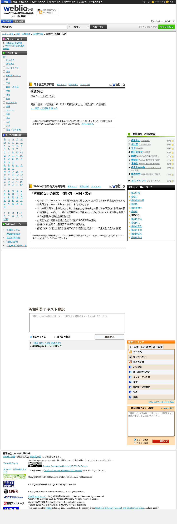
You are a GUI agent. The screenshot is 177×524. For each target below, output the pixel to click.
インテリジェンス (141, 377)
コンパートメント (53, 200)
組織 (75, 200)
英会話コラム (13, 229)
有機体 (67, 200)
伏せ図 (134, 144)
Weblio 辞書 (160, 2)
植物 (39, 224)
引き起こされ (107, 228)
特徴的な (44, 212)
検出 (53, 228)
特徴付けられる (45, 204)
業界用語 (10, 64)
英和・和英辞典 (38, 2)
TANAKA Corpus (10, 463)
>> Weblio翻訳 (167, 408)
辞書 (6, 2)
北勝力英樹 (138, 362)
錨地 (53, 220)
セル (39, 200)
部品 (93, 220)
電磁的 (58, 208)
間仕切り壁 (137, 152)
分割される (63, 204)
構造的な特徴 (138, 167)
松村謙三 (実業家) (141, 387)
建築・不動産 (12, 87)
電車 (8, 71)
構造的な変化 (84, 228)
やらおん (137, 352)
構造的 (88, 104)
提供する (62, 220)
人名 (8, 122)
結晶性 (45, 208)
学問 (8, 91)
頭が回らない (139, 357)
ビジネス (10, 60)
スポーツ (10, 110)
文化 (8, 95)
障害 (118, 228)
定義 (135, 392)
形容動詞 (71, 104)
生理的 (65, 228)
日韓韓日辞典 (69, 2)
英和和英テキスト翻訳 (47, 309)
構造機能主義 (137, 200)
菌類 (51, 224)
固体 (51, 208)
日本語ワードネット (37, 496)
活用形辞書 (38, 34)
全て (5, 57)
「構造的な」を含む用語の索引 (47, 343)
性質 (96, 208)
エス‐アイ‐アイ (138, 180)
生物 (8, 114)
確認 (135, 397)
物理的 (117, 208)
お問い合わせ (87, 124)
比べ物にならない (141, 372)
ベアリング (43, 220)
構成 (78, 224)
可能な (58, 228)
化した (79, 104)
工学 (8, 83)
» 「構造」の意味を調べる (44, 108)
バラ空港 (137, 367)
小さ (87, 200)
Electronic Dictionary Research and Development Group (119, 508)
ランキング (85, 84)
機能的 (61, 224)
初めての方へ (157, 21)
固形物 (108, 208)
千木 (133, 148)
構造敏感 (135, 193)
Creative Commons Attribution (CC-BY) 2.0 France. (65, 466)
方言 (8, 126)
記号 (6, 219)
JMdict (48, 508)
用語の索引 (73, 84)
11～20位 (146, 347)
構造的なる (136, 219)
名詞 (33, 104)
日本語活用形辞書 (44, 84)
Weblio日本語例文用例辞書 (49, 186)
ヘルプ (172, 2)
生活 (8, 99)
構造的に (135, 140)
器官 (39, 228)
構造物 (134, 204)
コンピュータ (12, 68)
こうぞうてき (46, 96)
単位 (118, 200)
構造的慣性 (136, 233)
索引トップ (61, 84)
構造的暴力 (136, 237)
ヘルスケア (11, 102)
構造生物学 (136, 207)
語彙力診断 (12, 241)
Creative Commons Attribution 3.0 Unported (63, 470)
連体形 (101, 104)
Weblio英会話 (13, 233)
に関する (66, 216)
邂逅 (135, 382)
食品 (8, 118)
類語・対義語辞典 (20, 2)
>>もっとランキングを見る (161, 402)
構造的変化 (136, 226)
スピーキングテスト (17, 245)
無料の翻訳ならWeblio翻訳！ (49, 11)
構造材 (134, 196)
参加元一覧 (170, 21)
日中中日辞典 (54, 2)
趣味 (8, 106)
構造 (40, 104)
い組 (91, 200)
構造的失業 (136, 230)
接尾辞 (50, 104)
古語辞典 (83, 2)
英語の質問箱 (13, 237)
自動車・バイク (13, 75)
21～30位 (157, 347)
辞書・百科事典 (23, 34)
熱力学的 (73, 208)
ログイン (146, 1)
